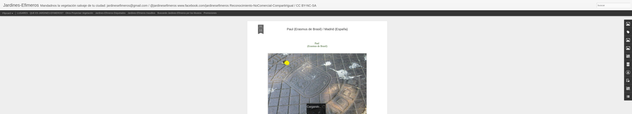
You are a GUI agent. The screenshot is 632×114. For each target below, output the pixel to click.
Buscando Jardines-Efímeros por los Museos (179, 13)
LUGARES (22, 13)
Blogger (353, 112)
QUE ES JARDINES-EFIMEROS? (46, 13)
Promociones (210, 13)
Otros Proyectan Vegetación (80, 13)
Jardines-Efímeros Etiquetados (110, 13)
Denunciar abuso (363, 112)
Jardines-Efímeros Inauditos (141, 13)
